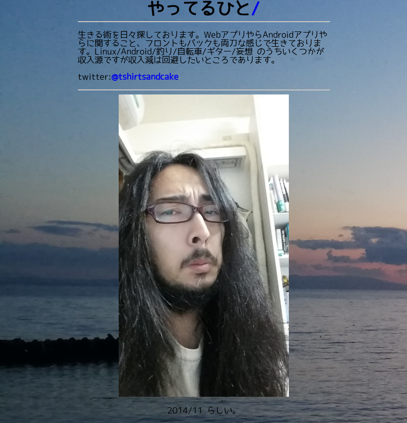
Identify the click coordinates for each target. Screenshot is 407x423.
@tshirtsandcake (145, 76)
